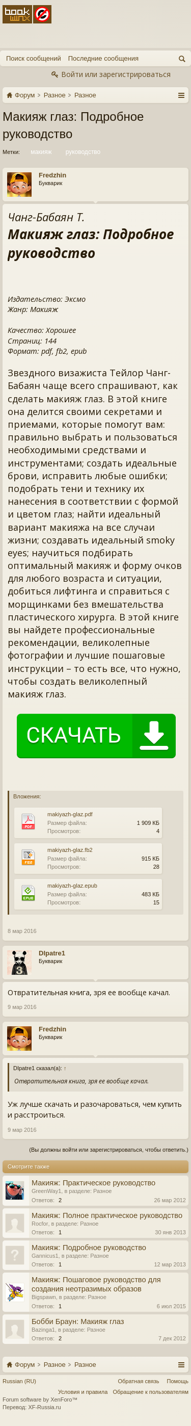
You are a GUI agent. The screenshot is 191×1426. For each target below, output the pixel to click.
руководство (82, 152)
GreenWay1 (46, 1191)
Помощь (178, 1381)
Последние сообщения (103, 58)
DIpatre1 (52, 953)
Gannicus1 (45, 1256)
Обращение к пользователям (150, 1392)
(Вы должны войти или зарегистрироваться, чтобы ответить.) (108, 1150)
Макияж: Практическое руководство (93, 1183)
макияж (40, 152)
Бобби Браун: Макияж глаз (78, 1321)
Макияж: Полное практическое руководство (107, 1215)
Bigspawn (44, 1297)
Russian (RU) (19, 1381)
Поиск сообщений (33, 58)
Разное (102, 1191)
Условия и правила (82, 1392)
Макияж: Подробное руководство (89, 1247)
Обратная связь (138, 1381)
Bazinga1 (43, 1330)
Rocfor (40, 1224)
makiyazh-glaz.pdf (70, 814)
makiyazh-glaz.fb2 (70, 850)
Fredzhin (52, 175)
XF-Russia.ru (44, 1407)
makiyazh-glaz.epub (72, 886)
